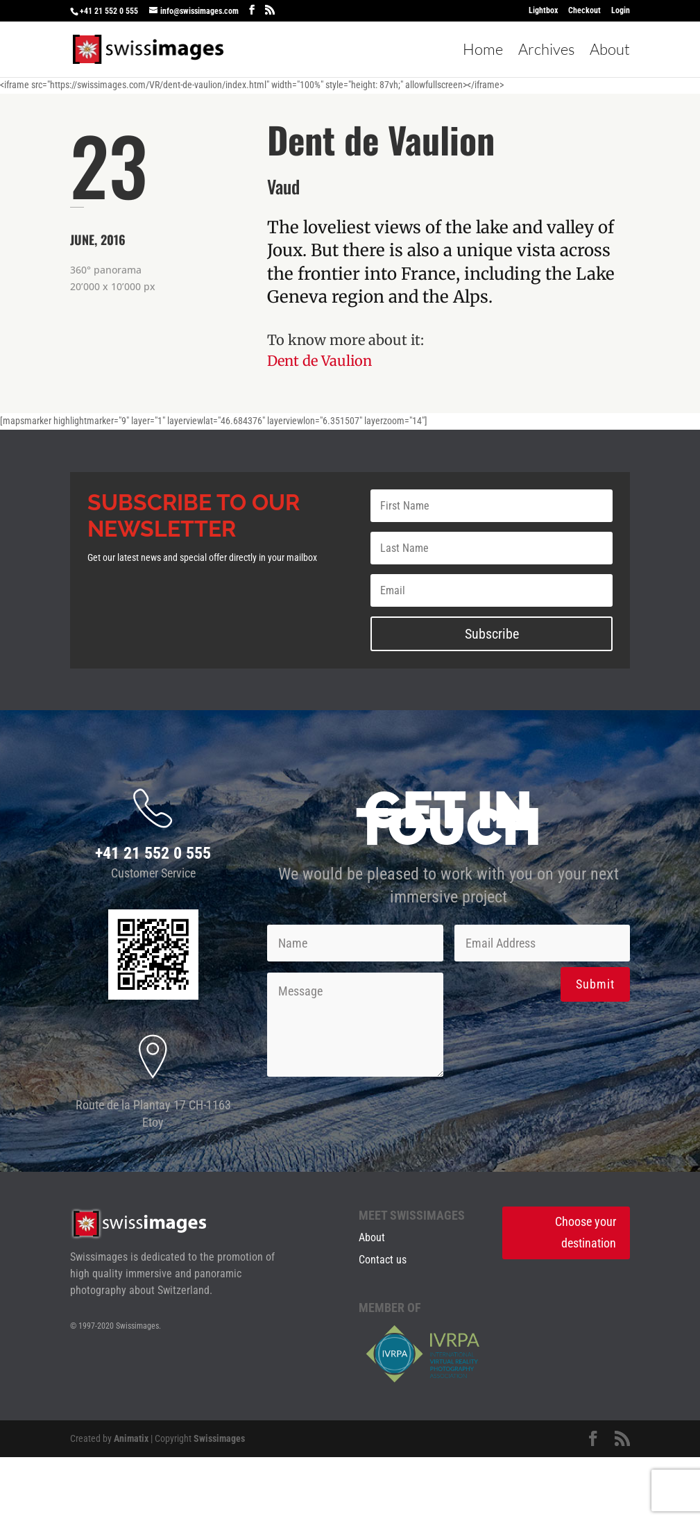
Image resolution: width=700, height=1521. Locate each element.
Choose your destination (585, 1232)
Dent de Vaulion (319, 360)
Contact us (383, 1259)
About (610, 51)
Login (620, 10)
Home (483, 51)
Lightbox (543, 10)
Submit (595, 984)
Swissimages (219, 1438)
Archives (546, 51)
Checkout (584, 10)
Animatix (131, 1438)
